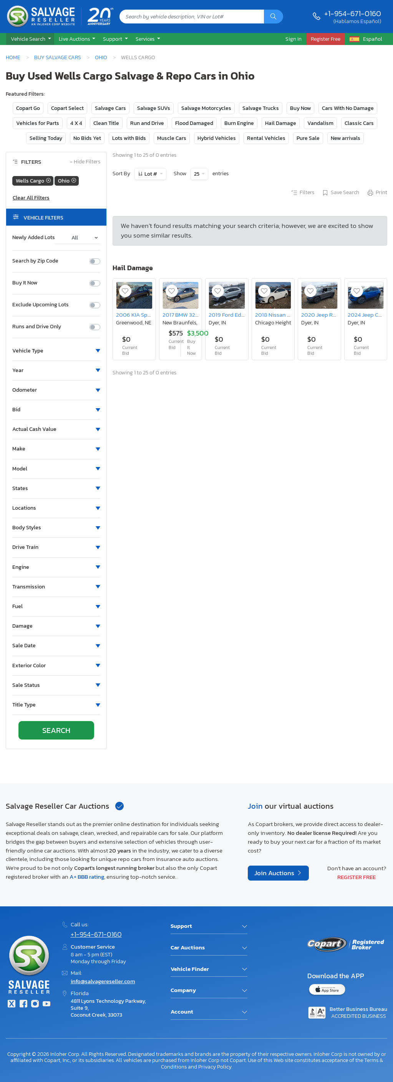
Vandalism (320, 123)
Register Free (356, 877)
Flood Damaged (194, 123)
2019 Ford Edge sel (232, 314)
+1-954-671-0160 (352, 13)
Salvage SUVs (153, 108)
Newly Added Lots (33, 237)
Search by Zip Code (35, 261)
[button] (30, 39)
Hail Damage (280, 123)
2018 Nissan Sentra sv (282, 314)
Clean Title (106, 123)
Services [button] (146, 39)
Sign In (293, 39)
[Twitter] (11, 1004)
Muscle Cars (171, 138)
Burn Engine (239, 123)
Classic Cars (359, 123)
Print (376, 193)
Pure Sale (308, 138)
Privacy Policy (215, 1066)
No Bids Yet (87, 138)
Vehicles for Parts (37, 123)
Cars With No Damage (348, 108)
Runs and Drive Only (36, 326)
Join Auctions (275, 873)
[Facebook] (23, 1004)
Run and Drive (147, 123)
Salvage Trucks (260, 108)
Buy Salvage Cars (57, 57)
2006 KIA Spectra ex (141, 314)
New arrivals (345, 138)
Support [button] (113, 39)
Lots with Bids (129, 138)
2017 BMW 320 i (182, 314)
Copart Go (28, 108)
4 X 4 (76, 123)
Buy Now (300, 108)
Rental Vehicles (266, 138)
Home (13, 57)
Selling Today (46, 138)
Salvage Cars (110, 108)
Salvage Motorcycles (206, 108)
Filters (302, 193)
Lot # (150, 174)
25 (197, 174)
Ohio (101, 57)
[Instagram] (35, 1004)
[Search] (273, 16)
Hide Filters (85, 162)
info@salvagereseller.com (103, 981)
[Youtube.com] (46, 1004)
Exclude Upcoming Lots (40, 304)
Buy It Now (24, 282)
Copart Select (67, 108)
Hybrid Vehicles (216, 138)
